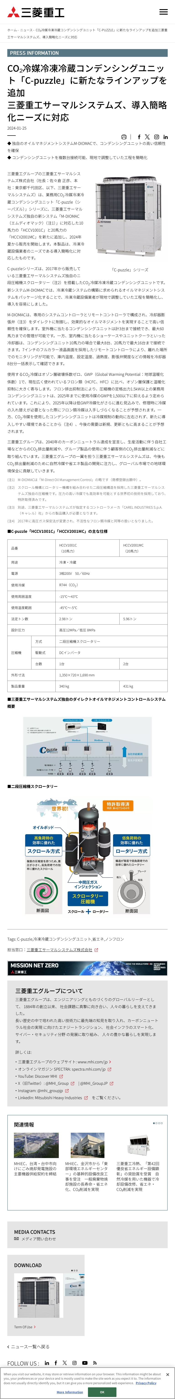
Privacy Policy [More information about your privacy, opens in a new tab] (146, 1392)
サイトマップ (16, 1376)
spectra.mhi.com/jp (89, 1069)
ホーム (12, 30)
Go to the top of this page (162, 1362)
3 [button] (159, 1123)
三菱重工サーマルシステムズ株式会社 (59, 949)
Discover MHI (46, 1076)
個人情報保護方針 (75, 1376)
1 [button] (154, 1123)
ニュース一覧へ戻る (30, 1346)
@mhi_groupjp (50, 1090)
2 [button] (156, 1123)
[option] (39, 1154)
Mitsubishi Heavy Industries (58, 1097)
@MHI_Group (57, 1083)
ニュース (26, 30)
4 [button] (161, 1123)
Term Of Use (23, 1326)
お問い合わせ (101, 1376)
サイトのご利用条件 (44, 1376)
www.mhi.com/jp (93, 1061)
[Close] (168, 1384)
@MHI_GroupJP (94, 1083)
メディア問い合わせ (38, 1239)
